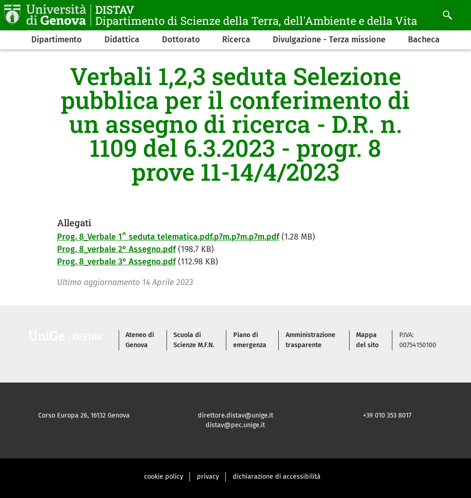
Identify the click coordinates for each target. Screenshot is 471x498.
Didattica (121, 39)
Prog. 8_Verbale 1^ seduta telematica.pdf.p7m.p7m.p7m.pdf (168, 237)
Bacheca (424, 39)
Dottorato (181, 39)
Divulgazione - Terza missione (329, 39)
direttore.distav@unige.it (235, 415)
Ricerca (236, 39)
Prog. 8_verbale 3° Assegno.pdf (116, 262)
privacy (208, 477)
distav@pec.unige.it (235, 425)
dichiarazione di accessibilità (277, 477)
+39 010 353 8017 (387, 415)
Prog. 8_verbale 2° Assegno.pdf (116, 249)
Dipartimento (56, 39)
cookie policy (163, 477)
